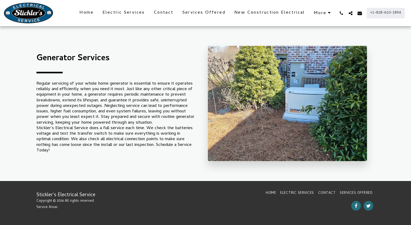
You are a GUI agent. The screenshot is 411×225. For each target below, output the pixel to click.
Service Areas (47, 207)
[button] (341, 13)
